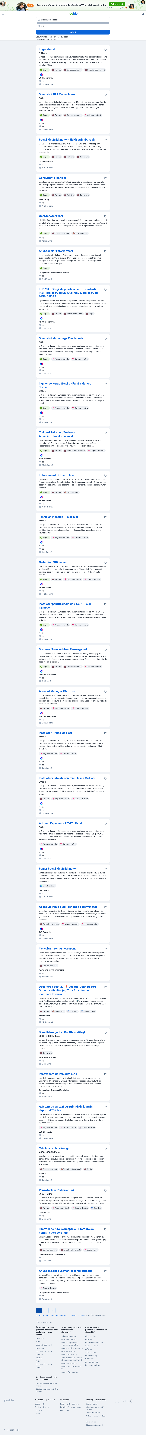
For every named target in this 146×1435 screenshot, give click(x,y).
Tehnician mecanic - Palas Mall (59, 517)
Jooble (17, 1430)
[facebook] (117, 1401)
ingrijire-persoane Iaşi (68, 1336)
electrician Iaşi (90, 1336)
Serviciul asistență (42, 1407)
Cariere (37, 1414)
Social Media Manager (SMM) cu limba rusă (67, 139)
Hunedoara (40, 1348)
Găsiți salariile (91, 1422)
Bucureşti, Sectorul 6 (44, 1351)
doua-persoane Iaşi (68, 1351)
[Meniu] (3, 14)
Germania (39, 1355)
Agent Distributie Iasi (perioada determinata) (68, 906)
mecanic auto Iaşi (91, 1362)
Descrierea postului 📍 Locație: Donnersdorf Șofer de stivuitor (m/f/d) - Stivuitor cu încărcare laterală (67, 990)
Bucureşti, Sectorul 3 (44, 1364)
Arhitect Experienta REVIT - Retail (60, 823)
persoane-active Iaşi (68, 1339)
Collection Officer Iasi (53, 562)
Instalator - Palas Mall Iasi (55, 733)
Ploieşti (38, 1361)
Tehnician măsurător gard (55, 1148)
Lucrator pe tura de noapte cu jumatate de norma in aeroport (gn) (66, 1230)
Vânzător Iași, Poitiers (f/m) (56, 1190)
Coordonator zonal (51, 216)
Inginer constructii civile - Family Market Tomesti (65, 385)
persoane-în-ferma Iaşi (69, 1355)
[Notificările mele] (142, 13)
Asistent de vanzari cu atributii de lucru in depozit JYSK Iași (66, 1108)
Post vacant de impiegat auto (58, 1074)
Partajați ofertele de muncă (70, 1407)
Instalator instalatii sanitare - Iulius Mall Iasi (67, 778)
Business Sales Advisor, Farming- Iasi (63, 649)
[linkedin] (130, 1401)
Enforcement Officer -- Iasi (56, 475)
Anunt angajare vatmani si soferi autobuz (65, 1270)
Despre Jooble (40, 1404)
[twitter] (123, 1401)
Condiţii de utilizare (93, 1413)
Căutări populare (44, 1322)
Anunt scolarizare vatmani (56, 251)
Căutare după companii (94, 1425)
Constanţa (40, 1338)
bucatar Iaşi (89, 1359)
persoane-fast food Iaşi (69, 1372)
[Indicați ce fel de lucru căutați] (73, 20)
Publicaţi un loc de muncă (69, 1404)
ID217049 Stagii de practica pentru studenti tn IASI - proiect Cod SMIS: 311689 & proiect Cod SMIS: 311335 (69, 292)
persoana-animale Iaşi (69, 1363)
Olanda (38, 1367)
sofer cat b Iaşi (90, 1352)
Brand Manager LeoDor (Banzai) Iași (62, 1032)
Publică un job (117, 4)
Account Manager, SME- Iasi (57, 691)
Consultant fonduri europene (57, 948)
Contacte (38, 1410)
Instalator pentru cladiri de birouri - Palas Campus (65, 605)
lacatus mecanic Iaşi (92, 1365)
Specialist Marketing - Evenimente (61, 338)
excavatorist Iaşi (91, 1355)
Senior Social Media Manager (58, 868)
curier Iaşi (88, 1339)
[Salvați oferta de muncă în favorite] (105, 49)
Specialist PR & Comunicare (57, 94)
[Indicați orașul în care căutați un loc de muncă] (73, 26)
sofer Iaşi (88, 1349)
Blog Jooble (64, 1410)
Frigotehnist (47, 49)
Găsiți (73, 32)
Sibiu (38, 1342)
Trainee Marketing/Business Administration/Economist (57, 434)
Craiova (39, 1358)
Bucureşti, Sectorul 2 (44, 1345)
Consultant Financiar (52, 177)
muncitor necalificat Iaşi (94, 1343)
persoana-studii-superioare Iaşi (72, 1348)
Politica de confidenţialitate (96, 1416)
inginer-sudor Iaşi (91, 1346)
